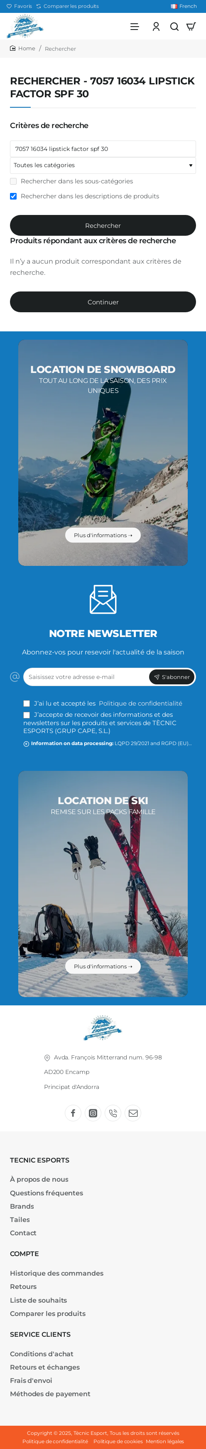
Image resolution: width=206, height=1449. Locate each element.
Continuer (103, 305)
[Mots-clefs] (103, 151)
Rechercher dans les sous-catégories (71, 184)
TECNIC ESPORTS (39, 1160)
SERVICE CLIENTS (40, 1334)
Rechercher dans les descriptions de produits (84, 198)
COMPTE (24, 1254)
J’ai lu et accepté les (103, 703)
